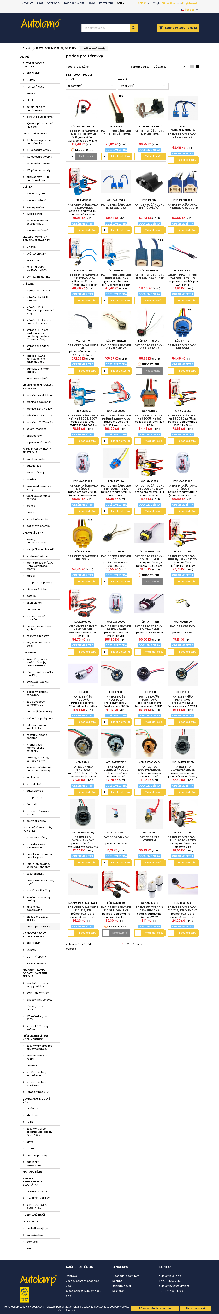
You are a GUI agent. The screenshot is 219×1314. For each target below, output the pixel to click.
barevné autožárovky (40, 117)
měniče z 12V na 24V (39, 415)
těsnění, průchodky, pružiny (39, 898)
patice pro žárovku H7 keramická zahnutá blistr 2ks (183, 138)
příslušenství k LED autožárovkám (38, 178)
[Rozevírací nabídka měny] (144, 3)
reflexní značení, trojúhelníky (37, 726)
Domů (24, 57)
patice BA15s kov (182, 626)
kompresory (34, 797)
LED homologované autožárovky (39, 141)
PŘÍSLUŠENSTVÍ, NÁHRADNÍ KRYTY (37, 268)
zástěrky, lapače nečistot (37, 736)
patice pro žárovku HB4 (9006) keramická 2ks (183, 489)
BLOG (91, 3)
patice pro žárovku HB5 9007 (83, 557)
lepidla (31, 506)
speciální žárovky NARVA (37, 1027)
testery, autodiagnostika (37, 541)
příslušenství (34, 435)
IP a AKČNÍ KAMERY (38, 1198)
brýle (30, 1141)
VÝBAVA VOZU (31, 652)
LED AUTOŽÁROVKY (35, 133)
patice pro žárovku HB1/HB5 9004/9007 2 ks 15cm (83, 419)
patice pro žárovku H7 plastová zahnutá (149, 134)
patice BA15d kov (116, 837)
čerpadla (32, 804)
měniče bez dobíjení (40, 395)
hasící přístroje (36, 472)
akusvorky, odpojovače (34, 908)
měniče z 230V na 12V (40, 422)
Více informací (66, 1310)
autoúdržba (34, 466)
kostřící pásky (35, 874)
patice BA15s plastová (116, 698)
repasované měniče (39, 442)
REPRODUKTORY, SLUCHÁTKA (37, 1206)
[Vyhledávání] (109, 28)
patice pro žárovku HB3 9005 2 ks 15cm (183, 417)
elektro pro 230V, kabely (37, 918)
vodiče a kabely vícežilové (37, 1083)
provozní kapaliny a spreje (39, 487)
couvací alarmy (36, 821)
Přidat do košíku (120, 156)
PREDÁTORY (34, 260)
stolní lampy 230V (38, 993)
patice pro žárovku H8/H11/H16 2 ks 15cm (183, 557)
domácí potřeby (37, 1155)
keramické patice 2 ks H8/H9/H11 (83, 627)
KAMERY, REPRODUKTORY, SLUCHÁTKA (33, 1181)
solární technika (37, 429)
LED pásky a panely (38, 170)
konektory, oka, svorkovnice (36, 845)
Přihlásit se (168, 3)
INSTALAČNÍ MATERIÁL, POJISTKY (37, 829)
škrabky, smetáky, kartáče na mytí (38, 759)
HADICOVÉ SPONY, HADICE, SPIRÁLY (34, 934)
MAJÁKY (31, 247)
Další (138, 944)
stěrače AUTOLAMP (38, 290)
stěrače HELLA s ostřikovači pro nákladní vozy (36, 359)
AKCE (40, 3)
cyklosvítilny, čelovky (39, 1000)
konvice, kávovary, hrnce (38, 812)
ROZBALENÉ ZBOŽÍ (34, 1215)
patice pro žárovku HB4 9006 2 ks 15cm (149, 487)
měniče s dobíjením (39, 402)
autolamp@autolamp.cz (174, 1286)
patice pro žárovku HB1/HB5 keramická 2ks (116, 419)
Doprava (71, 1276)
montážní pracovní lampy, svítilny (38, 984)
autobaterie (34, 609)
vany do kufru (35, 784)
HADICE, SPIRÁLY (36, 963)
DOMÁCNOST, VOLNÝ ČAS (36, 1100)
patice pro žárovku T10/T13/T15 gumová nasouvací (183, 910)
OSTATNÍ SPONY (36, 956)
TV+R (30, 1122)
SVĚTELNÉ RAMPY (37, 254)
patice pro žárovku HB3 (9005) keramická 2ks (83, 489)
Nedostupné (86, 156)
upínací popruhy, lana (40, 718)
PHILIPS (31, 93)
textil (29, 1248)
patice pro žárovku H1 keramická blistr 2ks (149, 278)
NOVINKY (27, 3)
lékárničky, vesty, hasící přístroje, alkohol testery (37, 662)
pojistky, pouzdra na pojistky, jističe (39, 855)
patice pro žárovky (38, 926)
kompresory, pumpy (39, 582)
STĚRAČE (28, 284)
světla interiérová (37, 230)
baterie (31, 596)
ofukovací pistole (37, 589)
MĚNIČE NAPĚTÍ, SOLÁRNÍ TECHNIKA (38, 386)
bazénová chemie (38, 526)
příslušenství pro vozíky (37, 1057)
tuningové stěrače (38, 378)
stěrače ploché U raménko (37, 299)
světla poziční (35, 207)
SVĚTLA (27, 187)
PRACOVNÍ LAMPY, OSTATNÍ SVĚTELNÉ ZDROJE (35, 973)
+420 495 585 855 (170, 1281)
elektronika (34, 1115)
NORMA (31, 950)
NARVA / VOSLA (36, 87)
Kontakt (117, 1281)
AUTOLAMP (33, 73)
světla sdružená (36, 200)
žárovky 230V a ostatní (36, 1008)
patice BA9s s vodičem (149, 838)
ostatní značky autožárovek (36, 108)
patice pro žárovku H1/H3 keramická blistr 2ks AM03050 (83, 278)
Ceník (120, 3)
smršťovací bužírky (38, 890)
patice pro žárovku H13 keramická (116, 346)
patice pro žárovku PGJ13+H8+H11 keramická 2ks (116, 629)
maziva (31, 479)
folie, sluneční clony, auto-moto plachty (39, 769)
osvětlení (32, 1108)
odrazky (32, 1065)
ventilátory (33, 777)
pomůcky (32, 1242)
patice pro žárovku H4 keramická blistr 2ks (183, 208)
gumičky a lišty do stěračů (38, 370)
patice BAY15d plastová (183, 698)
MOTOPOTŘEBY (32, 1172)
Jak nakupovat (121, 1286)
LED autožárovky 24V (39, 157)
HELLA (30, 100)
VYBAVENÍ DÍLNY (33, 533)
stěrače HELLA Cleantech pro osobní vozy (40, 310)
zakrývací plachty (38, 636)
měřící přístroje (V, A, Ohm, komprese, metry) (40, 566)
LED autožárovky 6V (38, 163)
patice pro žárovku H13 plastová (149, 346)
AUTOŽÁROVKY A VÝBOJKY (33, 65)
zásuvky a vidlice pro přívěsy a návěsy (40, 1047)
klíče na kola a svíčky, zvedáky (40, 673)
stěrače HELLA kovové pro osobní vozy (40, 321)
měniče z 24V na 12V (39, 408)
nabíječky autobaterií (40, 549)
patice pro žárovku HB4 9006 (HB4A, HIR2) (116, 489)
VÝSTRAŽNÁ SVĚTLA (38, 277)
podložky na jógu (37, 1228)
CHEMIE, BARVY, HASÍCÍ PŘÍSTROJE (37, 450)
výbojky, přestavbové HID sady (40, 125)
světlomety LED (36, 193)
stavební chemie (37, 519)
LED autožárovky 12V (39, 150)
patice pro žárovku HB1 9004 (183, 346)
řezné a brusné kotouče (36, 617)
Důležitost (170, 67)
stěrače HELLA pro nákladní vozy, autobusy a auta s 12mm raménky (38, 334)
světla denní (34, 214)
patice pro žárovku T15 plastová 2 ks (183, 838)
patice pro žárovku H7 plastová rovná (116, 132)
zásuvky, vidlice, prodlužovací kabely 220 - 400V (39, 1132)
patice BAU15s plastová (149, 698)
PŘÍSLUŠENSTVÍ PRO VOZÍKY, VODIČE (35, 1037)
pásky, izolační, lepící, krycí (40, 882)
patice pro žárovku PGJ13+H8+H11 (149, 557)
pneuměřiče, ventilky (39, 711)
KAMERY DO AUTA (37, 1191)
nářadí (31, 576)
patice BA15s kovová (83, 698)
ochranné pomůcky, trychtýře (39, 627)
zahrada (32, 1148)
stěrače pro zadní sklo (38, 347)
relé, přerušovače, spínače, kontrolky (38, 865)
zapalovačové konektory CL (36, 703)
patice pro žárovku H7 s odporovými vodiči (83, 134)
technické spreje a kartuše (38, 497)
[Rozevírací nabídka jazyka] (190, 10)
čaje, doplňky (35, 1235)
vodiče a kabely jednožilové (37, 1073)
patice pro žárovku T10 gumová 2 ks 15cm (116, 910)
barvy (30, 512)
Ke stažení (106, 3)
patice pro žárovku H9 (83, 346)
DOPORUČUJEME (74, 3)
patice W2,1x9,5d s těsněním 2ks (149, 908)
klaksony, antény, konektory (37, 693)
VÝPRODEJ (53, 3)
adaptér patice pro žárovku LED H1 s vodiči (182, 278)
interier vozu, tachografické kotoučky (35, 748)
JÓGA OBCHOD (33, 1221)
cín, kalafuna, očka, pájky (39, 644)
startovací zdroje (37, 556)
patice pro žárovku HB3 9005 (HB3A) (149, 417)
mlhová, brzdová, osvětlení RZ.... (37, 222)
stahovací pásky (37, 837)
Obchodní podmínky (125, 1276)
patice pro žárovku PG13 (116, 557)
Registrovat (189, 3)
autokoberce (35, 791)
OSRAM (31, 80)
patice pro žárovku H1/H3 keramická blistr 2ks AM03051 (116, 278)
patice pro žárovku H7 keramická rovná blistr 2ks (116, 208)
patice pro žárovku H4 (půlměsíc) (149, 206)
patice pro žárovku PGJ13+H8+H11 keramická (149, 629)
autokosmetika (36, 459)
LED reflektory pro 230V (37, 1017)
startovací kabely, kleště (38, 683)
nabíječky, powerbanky (35, 1163)
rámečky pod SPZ (38, 1092)
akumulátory (34, 603)
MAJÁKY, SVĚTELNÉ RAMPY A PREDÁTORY (36, 238)
